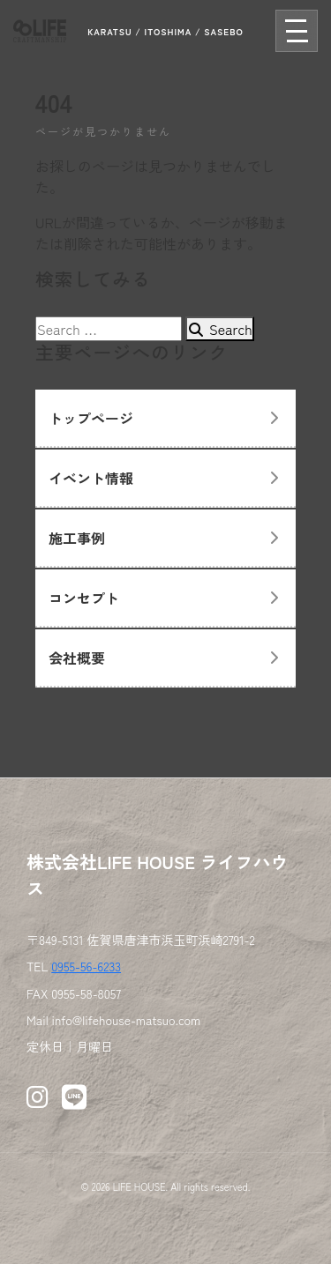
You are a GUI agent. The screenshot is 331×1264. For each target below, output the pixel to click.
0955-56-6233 (86, 966)
